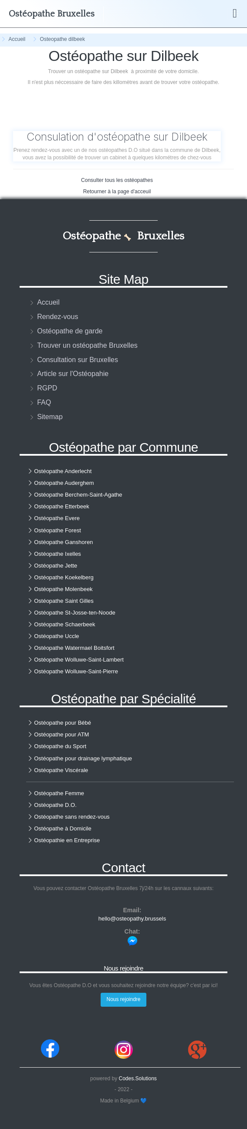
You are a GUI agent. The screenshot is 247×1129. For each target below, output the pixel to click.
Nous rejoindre (123, 999)
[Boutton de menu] (235, 14)
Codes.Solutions (137, 1078)
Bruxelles (52, 14)
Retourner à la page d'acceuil (117, 191)
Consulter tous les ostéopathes (117, 180)
